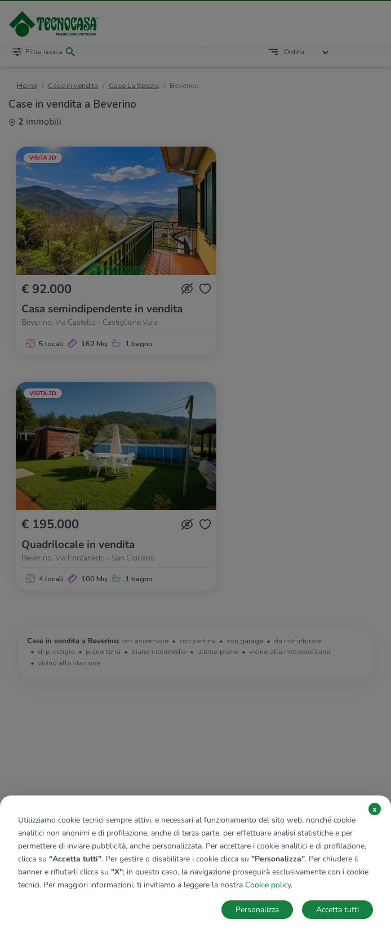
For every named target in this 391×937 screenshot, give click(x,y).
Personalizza (257, 909)
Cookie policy (268, 884)
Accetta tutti (337, 909)
